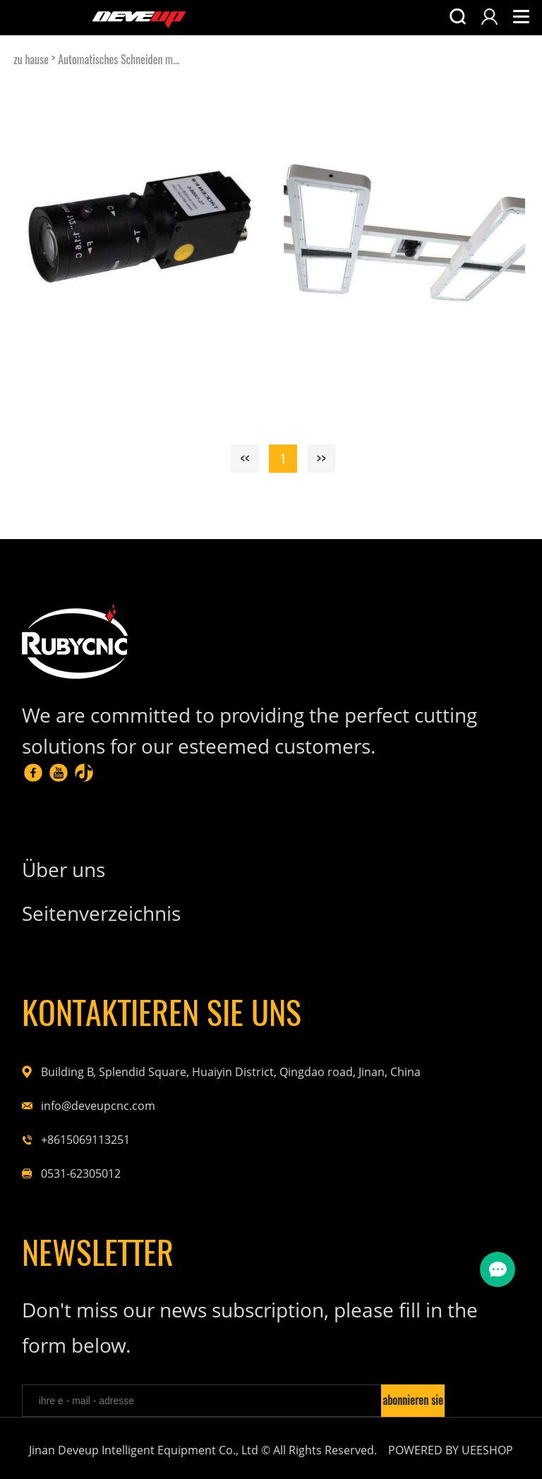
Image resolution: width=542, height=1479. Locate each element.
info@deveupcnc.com (98, 1105)
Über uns (63, 869)
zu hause (31, 59)
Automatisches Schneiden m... (118, 59)
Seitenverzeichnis (101, 913)
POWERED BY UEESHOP (450, 1450)
